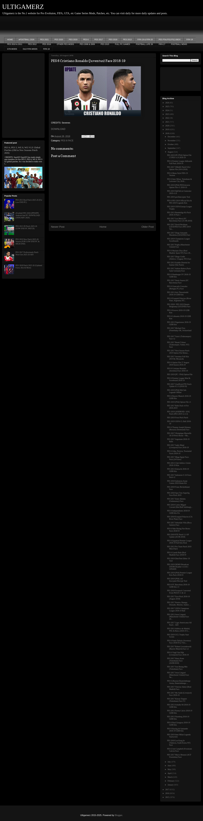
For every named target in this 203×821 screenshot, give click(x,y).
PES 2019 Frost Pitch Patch (177, 418)
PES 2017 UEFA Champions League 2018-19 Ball (178, 609)
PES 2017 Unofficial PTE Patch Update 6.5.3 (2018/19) (179, 385)
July (169, 762)
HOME (10, 39)
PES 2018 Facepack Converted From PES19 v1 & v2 (179, 592)
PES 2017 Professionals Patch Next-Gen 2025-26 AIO (27, 253)
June (169, 766)
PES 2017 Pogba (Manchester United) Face (178, 246)
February (171, 781)
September (172, 148)
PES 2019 (73, 39)
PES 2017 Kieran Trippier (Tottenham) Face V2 (177, 700)
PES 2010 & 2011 (14, 44)
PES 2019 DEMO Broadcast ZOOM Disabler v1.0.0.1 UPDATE (178, 566)
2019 (167, 129)
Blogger (118, 815)
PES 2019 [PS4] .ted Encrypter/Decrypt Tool (177, 580)
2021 (167, 122)
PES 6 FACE (67, 140)
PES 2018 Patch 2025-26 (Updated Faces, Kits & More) (29, 266)
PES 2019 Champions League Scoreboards (178, 240)
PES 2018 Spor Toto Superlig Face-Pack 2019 (178, 494)
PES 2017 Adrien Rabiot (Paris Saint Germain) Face (179, 270)
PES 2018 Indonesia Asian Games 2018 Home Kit (177, 482)
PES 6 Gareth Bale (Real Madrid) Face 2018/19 (176, 554)
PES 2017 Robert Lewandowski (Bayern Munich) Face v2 (179, 648)
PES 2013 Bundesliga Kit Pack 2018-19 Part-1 (179, 214)
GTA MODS (12, 49)
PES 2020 (59, 39)
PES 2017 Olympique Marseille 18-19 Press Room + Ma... (179, 434)
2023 (167, 114)
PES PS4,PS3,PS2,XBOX (170, 39)
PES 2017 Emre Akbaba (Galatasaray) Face (176, 500)
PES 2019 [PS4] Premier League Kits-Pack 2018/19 (179, 574)
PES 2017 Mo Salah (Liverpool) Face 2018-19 (179, 694)
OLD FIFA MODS (30, 49)
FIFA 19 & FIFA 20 (145, 39)
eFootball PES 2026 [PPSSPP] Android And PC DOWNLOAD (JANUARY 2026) (28, 215)
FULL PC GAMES (122, 44)
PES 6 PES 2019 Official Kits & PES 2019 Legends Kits (179, 202)
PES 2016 (46, 44)
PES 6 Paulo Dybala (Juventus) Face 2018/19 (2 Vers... (179, 642)
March (170, 777)
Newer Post (57, 226)
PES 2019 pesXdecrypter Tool (178, 197)
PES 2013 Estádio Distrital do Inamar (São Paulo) (178, 264)
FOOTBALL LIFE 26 (144, 44)
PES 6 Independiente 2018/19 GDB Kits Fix (178, 512)
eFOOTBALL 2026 (26, 39)
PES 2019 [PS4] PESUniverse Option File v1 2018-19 (178, 186)
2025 (167, 106)
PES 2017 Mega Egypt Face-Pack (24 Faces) (178, 458)
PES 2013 (127, 39)
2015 (167, 797)
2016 (167, 793)
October (171, 144)
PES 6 (86, 39)
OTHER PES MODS (65, 44)
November (172, 141)
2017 (167, 790)
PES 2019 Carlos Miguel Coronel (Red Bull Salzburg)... (179, 506)
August (170, 152)
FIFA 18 (189, 39)
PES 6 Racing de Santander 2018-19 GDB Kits (177, 730)
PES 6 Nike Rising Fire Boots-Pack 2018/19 (178, 530)
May (169, 769)
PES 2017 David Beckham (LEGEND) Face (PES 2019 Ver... (179, 227)
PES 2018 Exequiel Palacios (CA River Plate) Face (179, 518)
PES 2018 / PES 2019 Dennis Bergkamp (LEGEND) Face (178, 305)
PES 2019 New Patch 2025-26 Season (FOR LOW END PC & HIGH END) (28, 241)
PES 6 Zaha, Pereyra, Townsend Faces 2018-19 (179, 452)
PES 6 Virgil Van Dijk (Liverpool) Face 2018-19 (178, 654)
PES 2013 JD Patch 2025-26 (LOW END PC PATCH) (26, 227)
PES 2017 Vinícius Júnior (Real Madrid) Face (179, 688)
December (172, 137)
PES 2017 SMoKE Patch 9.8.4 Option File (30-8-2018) (178, 168)
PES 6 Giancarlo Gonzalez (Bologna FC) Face (177, 287)
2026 (167, 103)
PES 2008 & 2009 (87, 44)
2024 (167, 110)
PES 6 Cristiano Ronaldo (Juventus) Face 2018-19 (177, 369)
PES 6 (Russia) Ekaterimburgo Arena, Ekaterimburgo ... (178, 682)
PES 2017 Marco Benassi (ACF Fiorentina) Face (179, 756)
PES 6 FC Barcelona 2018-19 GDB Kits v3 (178, 586)
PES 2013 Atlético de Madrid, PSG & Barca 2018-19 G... (178, 630)
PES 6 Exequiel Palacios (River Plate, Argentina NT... (179, 299)
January (171, 785)
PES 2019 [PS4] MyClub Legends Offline (176, 391)
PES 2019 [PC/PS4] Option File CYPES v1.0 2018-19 (179, 156)
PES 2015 (105, 44)
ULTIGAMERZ (23, 6)
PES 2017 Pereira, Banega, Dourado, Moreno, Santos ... (179, 603)
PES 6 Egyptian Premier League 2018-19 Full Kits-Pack (179, 542)
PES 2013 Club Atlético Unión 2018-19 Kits (179, 464)
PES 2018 (113, 39)
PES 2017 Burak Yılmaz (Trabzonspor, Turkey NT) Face (178, 344)
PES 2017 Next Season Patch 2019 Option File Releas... (178, 352)
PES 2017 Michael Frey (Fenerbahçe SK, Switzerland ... (179, 330)
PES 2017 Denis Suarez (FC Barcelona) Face (178, 281)
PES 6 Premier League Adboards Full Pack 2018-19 (179, 162)
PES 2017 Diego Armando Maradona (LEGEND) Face (178, 234)
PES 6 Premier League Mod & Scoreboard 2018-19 (178, 379)
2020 (167, 126)
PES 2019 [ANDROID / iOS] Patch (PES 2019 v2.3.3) (178, 413)
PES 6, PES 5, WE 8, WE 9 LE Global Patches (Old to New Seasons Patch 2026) (22, 150)
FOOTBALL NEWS (179, 44)
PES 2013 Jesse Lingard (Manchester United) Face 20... (178, 617)
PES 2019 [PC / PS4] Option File (179, 374)
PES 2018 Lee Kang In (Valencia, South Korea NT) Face (178, 743)
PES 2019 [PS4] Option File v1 (179, 402)
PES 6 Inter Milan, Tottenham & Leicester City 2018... (179, 180)
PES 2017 (98, 39)
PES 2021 (44, 39)
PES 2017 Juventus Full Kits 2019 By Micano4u (178, 358)
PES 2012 (32, 44)
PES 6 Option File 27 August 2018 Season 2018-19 (178, 364)
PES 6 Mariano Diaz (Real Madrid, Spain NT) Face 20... (179, 252)
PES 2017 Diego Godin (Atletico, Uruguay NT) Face (179, 258)
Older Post (147, 226)
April (170, 773)
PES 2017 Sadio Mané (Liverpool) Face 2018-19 (178, 446)
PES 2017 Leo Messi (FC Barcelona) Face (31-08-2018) (179, 220)
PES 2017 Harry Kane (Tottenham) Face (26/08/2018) (175, 660)
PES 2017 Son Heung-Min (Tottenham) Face (177, 668)
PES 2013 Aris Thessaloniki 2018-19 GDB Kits (177, 293)
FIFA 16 (46, 49)
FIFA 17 (162, 44)
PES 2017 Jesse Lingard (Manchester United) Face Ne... (178, 675)
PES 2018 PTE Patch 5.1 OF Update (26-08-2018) (178, 536)
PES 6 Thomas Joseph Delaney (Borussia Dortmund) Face (179, 428)
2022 (167, 118)
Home (102, 226)
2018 (167, 133)
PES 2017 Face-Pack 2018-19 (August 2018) (178, 598)
